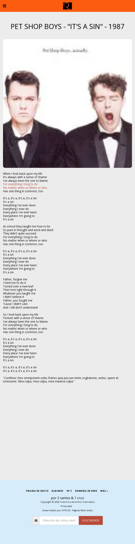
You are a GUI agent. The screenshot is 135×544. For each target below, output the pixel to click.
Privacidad (66, 506)
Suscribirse (91, 520)
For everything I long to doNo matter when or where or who (25, 186)
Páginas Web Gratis (82, 510)
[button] (4, 6)
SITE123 (66, 510)
